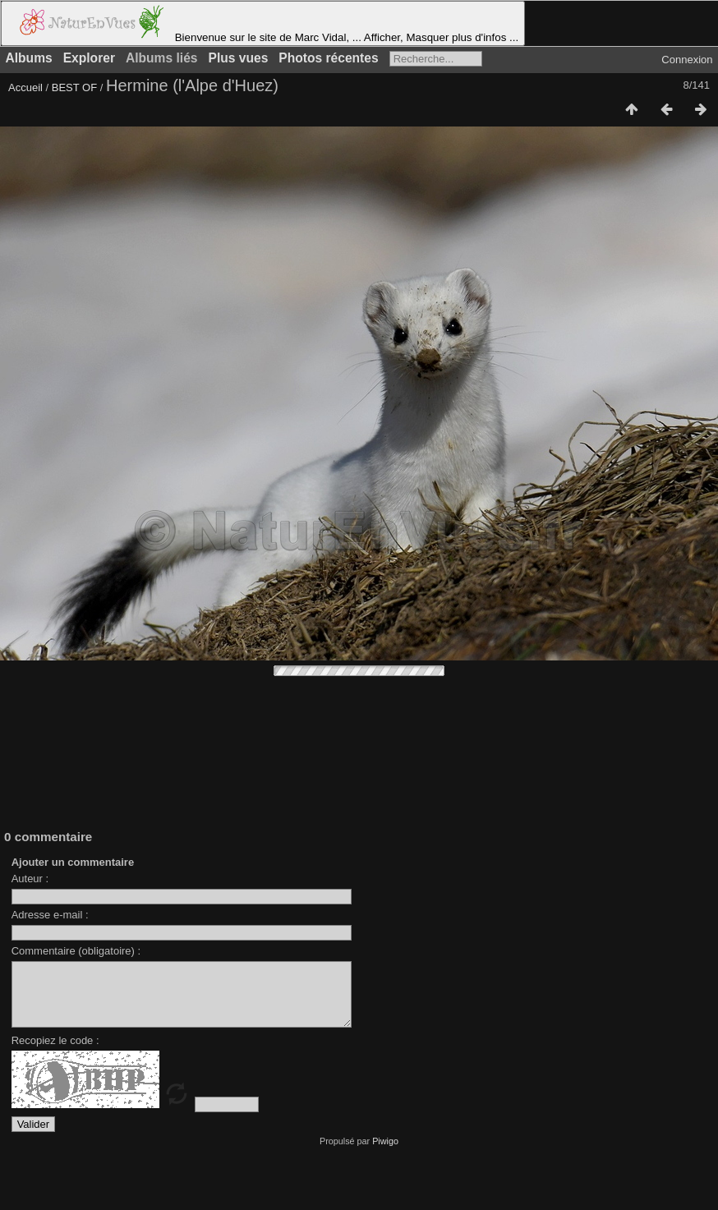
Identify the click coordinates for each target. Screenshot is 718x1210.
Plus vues (239, 58)
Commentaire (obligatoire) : (76, 951)
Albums (29, 58)
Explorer (89, 58)
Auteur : (30, 878)
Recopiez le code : (55, 1053)
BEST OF (74, 87)
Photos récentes (328, 58)
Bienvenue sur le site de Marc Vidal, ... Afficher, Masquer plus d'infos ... (262, 23)
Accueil (25, 87)
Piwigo (385, 1153)
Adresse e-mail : (50, 915)
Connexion (686, 59)
